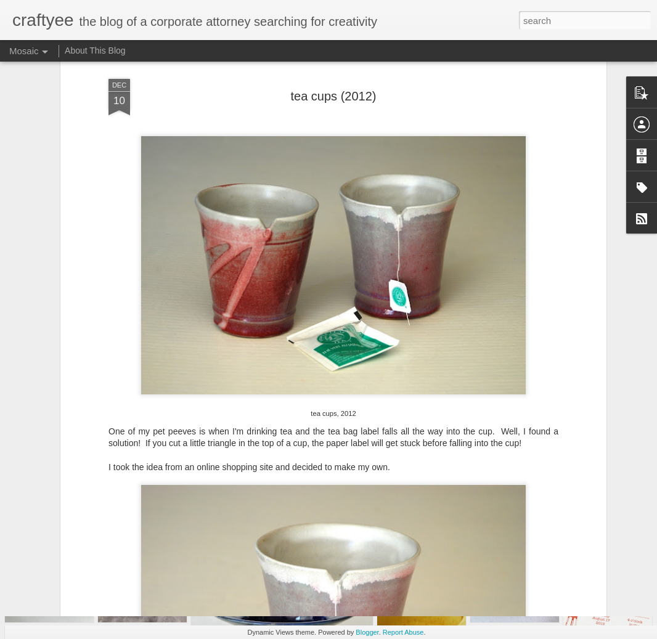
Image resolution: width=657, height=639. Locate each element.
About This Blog (95, 50)
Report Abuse (403, 632)
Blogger (367, 632)
